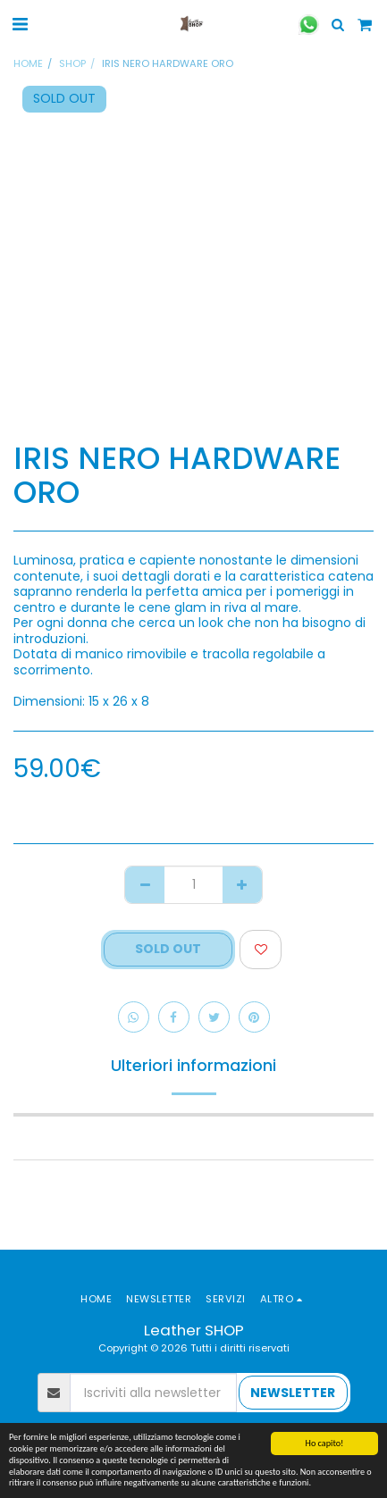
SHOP (72, 63)
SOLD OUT (168, 949)
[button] (19, 24)
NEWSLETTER (292, 1393)
